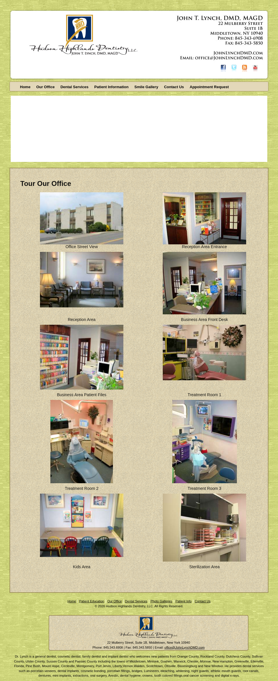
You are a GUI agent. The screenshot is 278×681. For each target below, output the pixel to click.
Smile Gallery (146, 87)
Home (25, 87)
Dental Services (75, 87)
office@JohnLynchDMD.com (184, 647)
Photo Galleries (161, 601)
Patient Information (111, 87)
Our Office (45, 87)
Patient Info (183, 601)
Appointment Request (209, 87)
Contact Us (174, 87)
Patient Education (91, 601)
